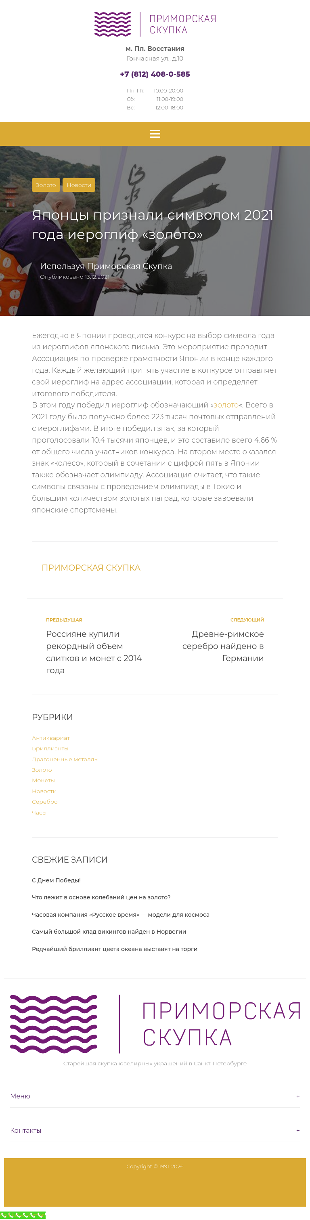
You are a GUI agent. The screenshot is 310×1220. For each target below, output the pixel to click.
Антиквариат (51, 737)
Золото (46, 185)
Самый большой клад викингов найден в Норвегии (109, 931)
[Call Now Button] (23, 1215)
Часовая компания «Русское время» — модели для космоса (120, 914)
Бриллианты (50, 748)
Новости (79, 185)
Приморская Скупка (129, 266)
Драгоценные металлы (65, 759)
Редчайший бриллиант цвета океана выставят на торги (115, 949)
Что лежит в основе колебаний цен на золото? (101, 897)
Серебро (45, 801)
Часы (39, 812)
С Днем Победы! (56, 880)
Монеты (43, 780)
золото (226, 405)
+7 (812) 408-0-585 (155, 74)
